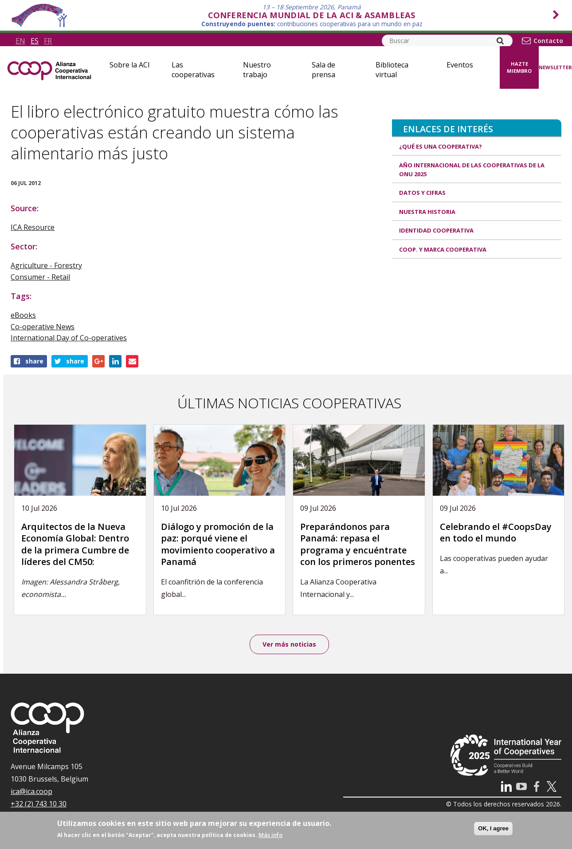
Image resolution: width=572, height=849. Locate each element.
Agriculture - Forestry (46, 265)
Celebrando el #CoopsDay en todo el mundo (496, 533)
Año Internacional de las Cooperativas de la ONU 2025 (472, 169)
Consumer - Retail (40, 277)
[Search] (500, 40)
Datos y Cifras (422, 193)
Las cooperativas (193, 69)
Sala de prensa (323, 69)
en (20, 41)
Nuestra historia (427, 212)
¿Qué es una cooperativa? (440, 146)
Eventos (460, 65)
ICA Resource (33, 227)
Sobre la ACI (130, 65)
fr (48, 41)
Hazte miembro (519, 67)
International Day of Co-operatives (69, 338)
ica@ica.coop (31, 791)
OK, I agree (493, 828)
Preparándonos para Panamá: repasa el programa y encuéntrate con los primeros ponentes (357, 544)
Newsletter (555, 67)
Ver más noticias (289, 644)
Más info (270, 835)
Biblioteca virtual (392, 69)
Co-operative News (42, 327)
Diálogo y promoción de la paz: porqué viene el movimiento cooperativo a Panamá (218, 544)
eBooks (23, 315)
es (35, 41)
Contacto (548, 41)
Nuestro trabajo (257, 69)
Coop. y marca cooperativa (442, 249)
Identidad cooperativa (436, 230)
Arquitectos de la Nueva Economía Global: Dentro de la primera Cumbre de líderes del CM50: (75, 544)
